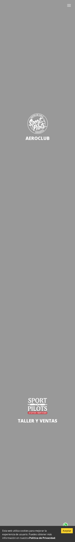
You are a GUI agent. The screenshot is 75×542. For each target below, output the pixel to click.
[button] (69, 5)
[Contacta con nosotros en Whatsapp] (65, 525)
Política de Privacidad (42, 538)
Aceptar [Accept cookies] (67, 530)
